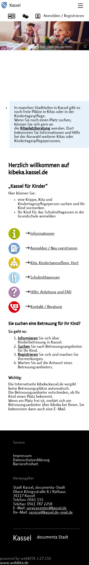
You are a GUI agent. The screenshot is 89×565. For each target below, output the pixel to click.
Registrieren (28, 355)
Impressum (22, 456)
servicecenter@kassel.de (47, 508)
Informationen (42, 233)
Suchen (24, 346)
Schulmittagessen (45, 277)
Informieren (28, 338)
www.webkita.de (14, 563)
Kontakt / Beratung (46, 307)
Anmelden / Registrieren (58, 16)
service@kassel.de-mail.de (51, 512)
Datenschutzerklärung (31, 460)
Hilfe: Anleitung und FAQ (50, 292)
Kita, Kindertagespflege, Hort (54, 263)
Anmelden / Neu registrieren (53, 248)
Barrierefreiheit (25, 464)
